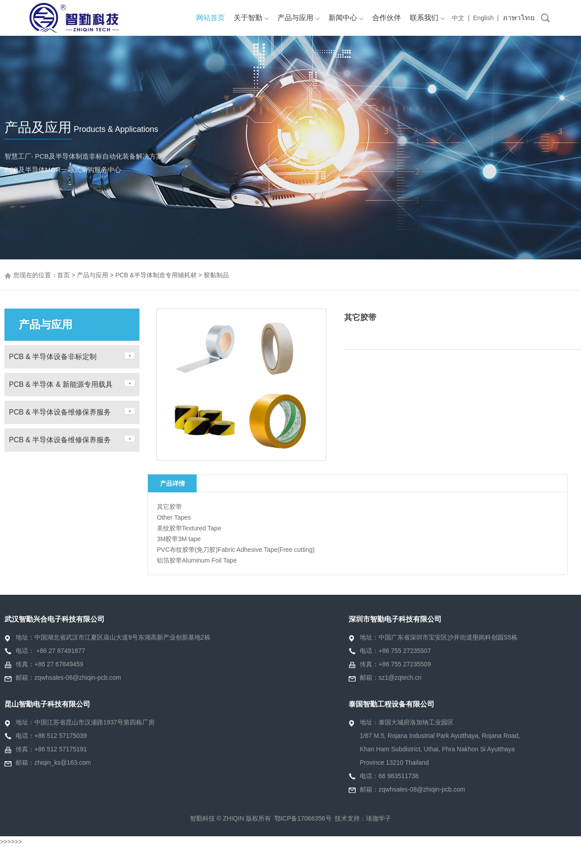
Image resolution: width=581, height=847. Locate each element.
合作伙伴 (386, 17)
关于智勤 (251, 17)
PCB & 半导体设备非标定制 (53, 356)
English (483, 17)
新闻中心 (345, 17)
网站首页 (210, 17)
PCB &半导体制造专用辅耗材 (156, 275)
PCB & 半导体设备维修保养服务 (60, 412)
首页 (63, 275)
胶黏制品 (216, 275)
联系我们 (427, 17)
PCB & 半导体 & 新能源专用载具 (61, 384)
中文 (458, 17)
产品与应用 (299, 17)
